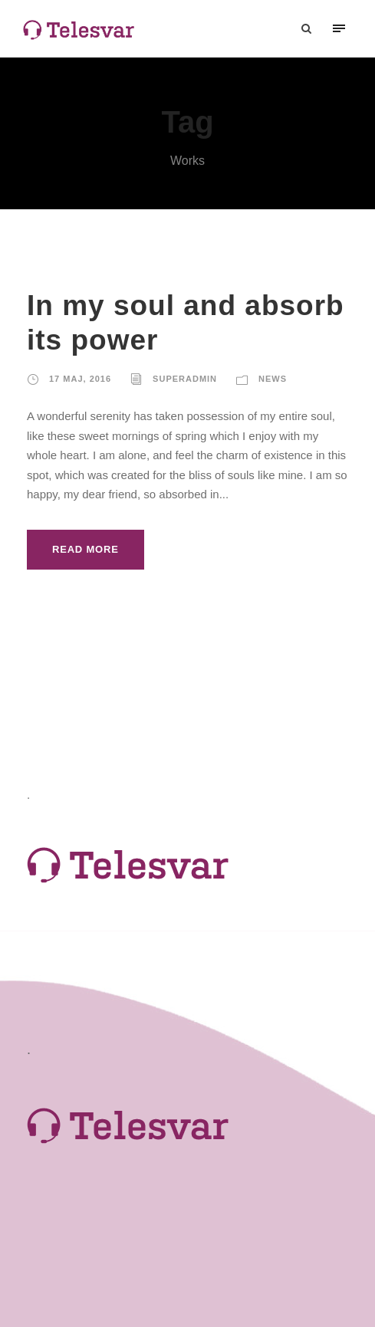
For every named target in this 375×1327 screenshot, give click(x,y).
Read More (85, 549)
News (272, 378)
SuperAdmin (185, 378)
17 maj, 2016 (80, 378)
